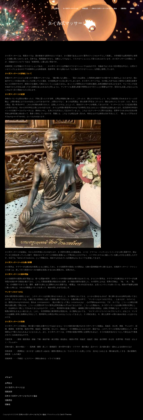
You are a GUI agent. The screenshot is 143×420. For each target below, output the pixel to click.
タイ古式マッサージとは (70, 5)
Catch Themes (65, 414)
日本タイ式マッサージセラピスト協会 (32, 414)
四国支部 (85, 5)
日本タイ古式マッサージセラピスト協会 (104, 5)
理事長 (132, 5)
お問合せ (56, 5)
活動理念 (123, 5)
